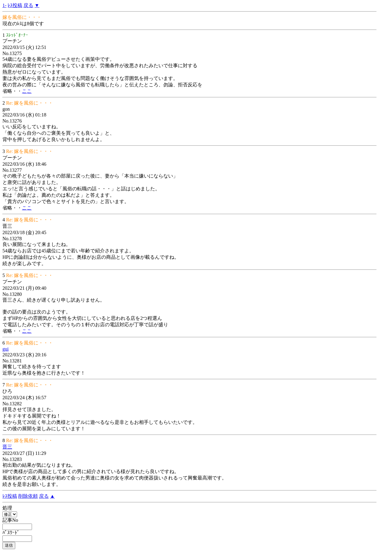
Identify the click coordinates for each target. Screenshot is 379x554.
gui (5, 348)
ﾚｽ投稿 (15, 5)
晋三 (7, 446)
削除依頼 (28, 496)
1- (4, 5)
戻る (28, 5)
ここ (27, 91)
